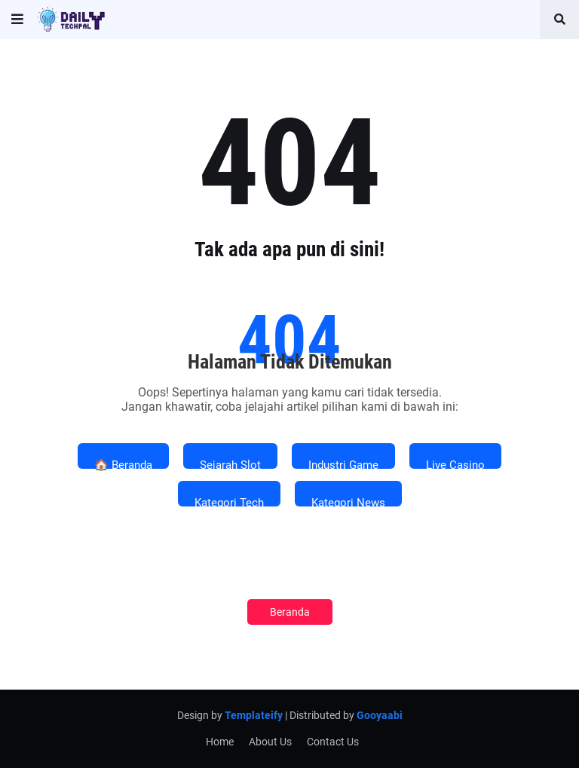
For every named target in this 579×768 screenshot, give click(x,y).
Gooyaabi (380, 715)
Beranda (290, 612)
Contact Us (333, 742)
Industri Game (343, 463)
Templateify (254, 715)
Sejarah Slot (230, 463)
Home (220, 742)
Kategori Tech (229, 501)
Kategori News (348, 501)
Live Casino (455, 463)
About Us (270, 742)
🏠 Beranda (123, 463)
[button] (17, 19)
